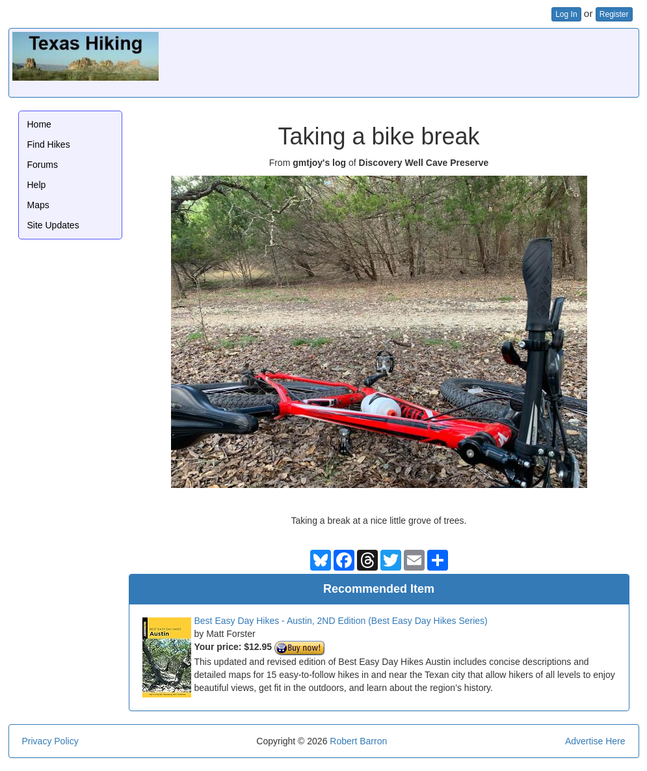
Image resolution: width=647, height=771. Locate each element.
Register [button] (614, 14)
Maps (38, 205)
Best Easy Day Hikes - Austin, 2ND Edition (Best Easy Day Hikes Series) (341, 620)
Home (39, 124)
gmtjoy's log (319, 162)
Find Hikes (48, 144)
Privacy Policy (50, 741)
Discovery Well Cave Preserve (424, 162)
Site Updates (53, 225)
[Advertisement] (398, 61)
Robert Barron (358, 741)
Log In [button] (566, 14)
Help (36, 185)
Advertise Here (595, 741)
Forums (42, 164)
